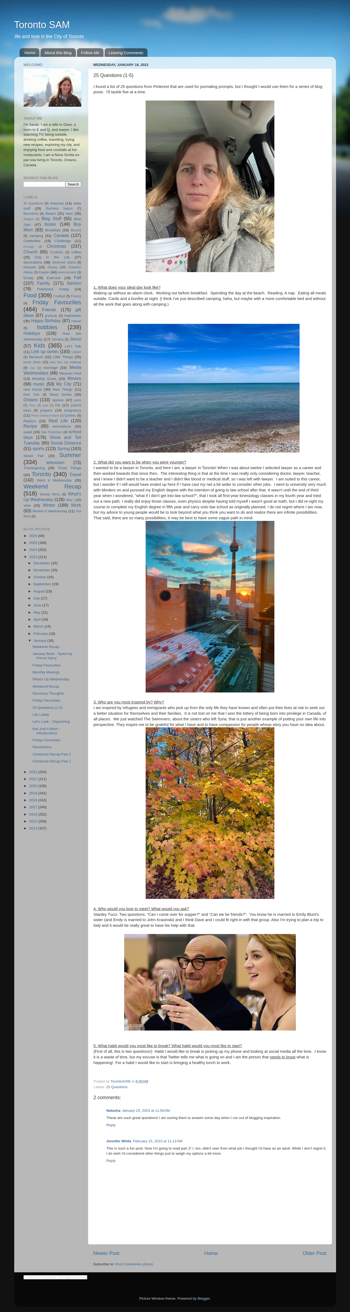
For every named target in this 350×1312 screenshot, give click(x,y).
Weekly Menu (50, 494)
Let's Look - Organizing (50, 722)
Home (29, 52)
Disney (52, 267)
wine (27, 505)
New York (32, 394)
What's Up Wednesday (50, 679)
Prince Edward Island (45, 415)
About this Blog (58, 52)
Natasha (113, 1111)
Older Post (314, 1253)
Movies (74, 378)
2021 (33, 779)
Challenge (63, 241)
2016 (33, 814)
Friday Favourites (56, 302)
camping (36, 236)
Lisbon (76, 352)
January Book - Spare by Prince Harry (52, 656)
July (37, 598)
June (38, 605)
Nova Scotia (60, 394)
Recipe (30, 426)
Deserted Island (64, 262)
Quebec (70, 415)
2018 (33, 800)
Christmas (56, 246)
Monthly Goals (44, 379)
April (38, 619)
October (40, 577)
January (40, 641)
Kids (39, 345)
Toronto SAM (42, 24)
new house (33, 389)
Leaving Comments (126, 52)
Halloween (72, 316)
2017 (33, 807)
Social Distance (66, 442)
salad (28, 432)
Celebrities (32, 241)
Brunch (76, 230)
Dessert (30, 267)
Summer (70, 455)
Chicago (29, 246)
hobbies (47, 327)
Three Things (69, 468)
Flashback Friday (53, 289)
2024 (33, 550)
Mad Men (56, 362)
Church (31, 251)
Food (30, 295)
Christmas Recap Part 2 (51, 754)
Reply (111, 1125)
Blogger (204, 1298)
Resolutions (41, 747)
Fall (77, 277)
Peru (32, 405)
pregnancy (72, 410)
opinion (58, 400)
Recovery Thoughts (48, 693)
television (55, 462)
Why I (70, 500)
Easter (44, 272)
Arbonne (57, 203)
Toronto (41, 474)
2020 (33, 786)
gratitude (51, 316)
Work (76, 505)
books (50, 224)
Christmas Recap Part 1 (51, 761)
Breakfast (52, 230)
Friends (49, 309)
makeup (75, 362)
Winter (49, 505)
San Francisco (51, 432)
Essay (29, 278)
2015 (33, 821)
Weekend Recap (52, 486)
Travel (75, 474)
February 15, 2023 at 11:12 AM (157, 1141)
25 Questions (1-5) (47, 708)
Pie (58, 405)
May (37, 612)
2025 (33, 543)
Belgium (29, 219)
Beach (50, 214)
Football (59, 296)
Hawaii (76, 321)
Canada (61, 235)
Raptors (30, 421)
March (39, 626)
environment (67, 272)
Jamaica (57, 339)
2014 (33, 828)
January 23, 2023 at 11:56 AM (146, 1111)
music (39, 383)
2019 (33, 793)
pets (45, 405)
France (76, 296)
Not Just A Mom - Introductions (46, 731)
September (43, 584)
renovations (61, 426)
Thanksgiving (34, 468)
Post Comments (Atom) (134, 1264)
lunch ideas (32, 362)
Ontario (31, 399)
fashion (74, 283)
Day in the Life (52, 257)
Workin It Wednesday (49, 511)
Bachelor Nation (59, 208)
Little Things (63, 357)
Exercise (54, 278)
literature (36, 357)
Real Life (58, 420)
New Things (63, 389)
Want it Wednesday (54, 480)
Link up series (44, 351)
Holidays (32, 333)
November (42, 570)
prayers (46, 410)
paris (77, 400)
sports (38, 448)
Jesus (75, 338)
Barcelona (31, 214)
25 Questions (117, 1087)
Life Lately (40, 715)
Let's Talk (73, 346)
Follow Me (90, 52)
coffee (76, 252)
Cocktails (56, 252)
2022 (33, 772)
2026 (33, 536)
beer (69, 214)
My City (64, 383)
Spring (63, 448)
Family (43, 283)
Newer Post (106, 1253)
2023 (33, 557)
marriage (50, 368)
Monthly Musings (46, 672)
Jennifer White (118, 1141)
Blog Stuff (51, 218)
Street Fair (34, 456)
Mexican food (70, 373)
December (42, 563)
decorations (33, 262)
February (41, 634)
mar (32, 367)
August (40, 591)
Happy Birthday (46, 320)
